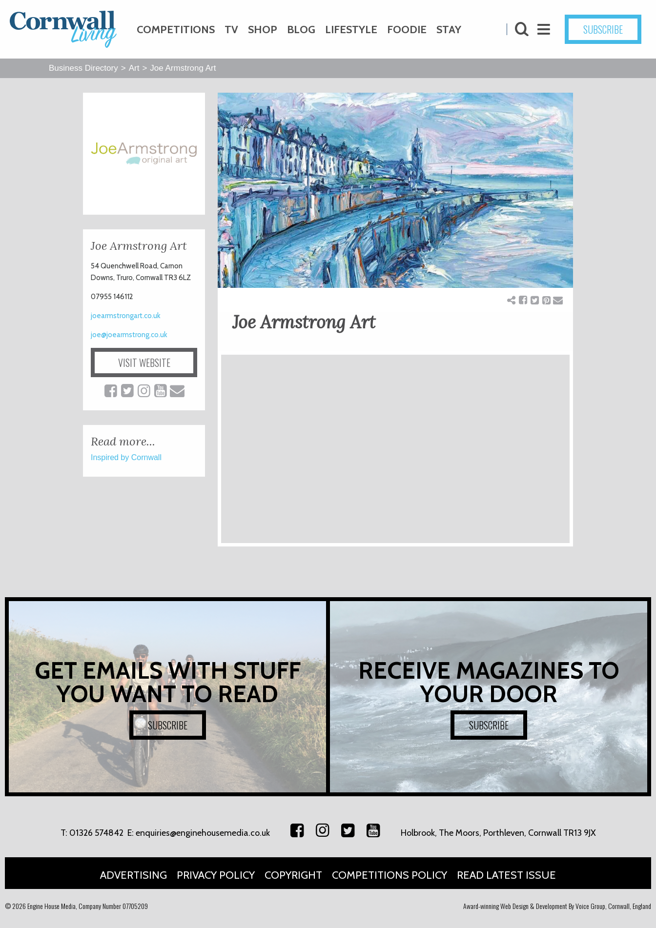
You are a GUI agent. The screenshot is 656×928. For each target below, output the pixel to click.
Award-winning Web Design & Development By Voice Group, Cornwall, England (557, 906)
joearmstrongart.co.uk (126, 315)
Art (134, 68)
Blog (301, 29)
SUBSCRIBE (603, 29)
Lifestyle (351, 29)
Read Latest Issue (506, 875)
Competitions (176, 29)
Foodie (407, 29)
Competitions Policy (389, 875)
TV (231, 29)
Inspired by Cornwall (126, 457)
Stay (448, 29)
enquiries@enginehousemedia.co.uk (203, 832)
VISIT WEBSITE (144, 362)
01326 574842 (96, 832)
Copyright (293, 875)
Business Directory (83, 68)
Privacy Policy (216, 875)
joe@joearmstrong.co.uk (129, 334)
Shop (262, 29)
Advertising (133, 875)
